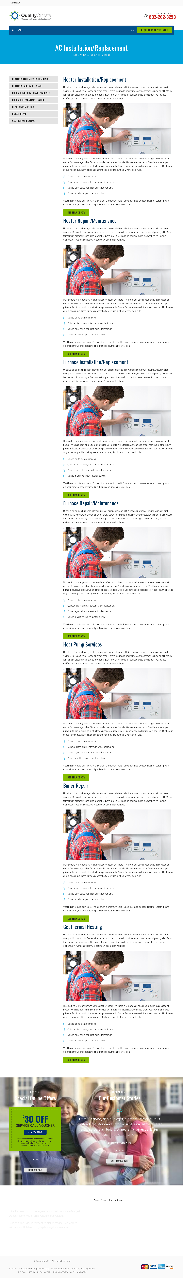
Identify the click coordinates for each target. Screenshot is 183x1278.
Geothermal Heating (23, 120)
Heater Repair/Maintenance (27, 86)
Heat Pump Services (23, 107)
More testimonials (120, 1161)
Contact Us (15, 2)
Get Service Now (76, 212)
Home (75, 54)
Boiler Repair (19, 113)
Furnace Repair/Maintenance (28, 100)
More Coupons (35, 1169)
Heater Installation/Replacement (31, 79)
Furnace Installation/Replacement (32, 93)
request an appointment (154, 30)
